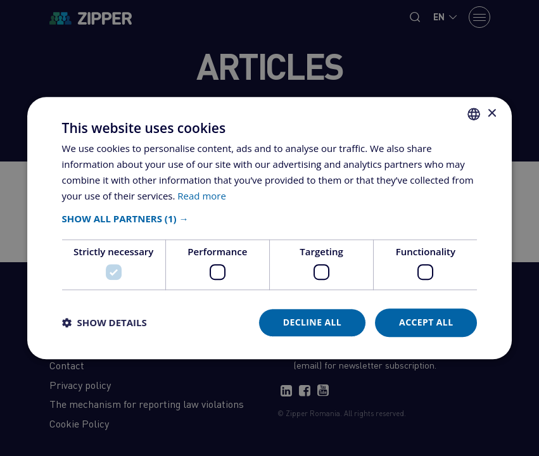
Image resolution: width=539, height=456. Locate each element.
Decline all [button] (312, 322)
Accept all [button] (426, 322)
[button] (270, 219)
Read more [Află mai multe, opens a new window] (201, 195)
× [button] (491, 113)
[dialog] (269, 228)
